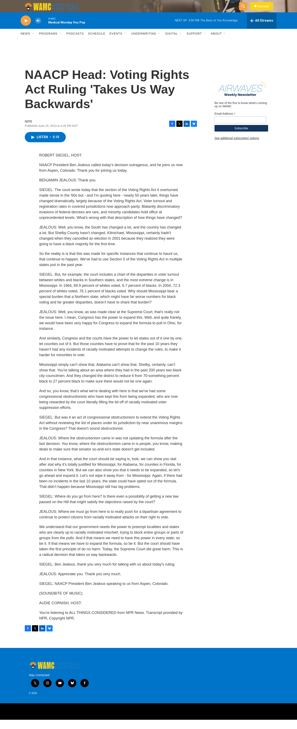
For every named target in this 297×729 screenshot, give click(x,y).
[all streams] (261, 30)
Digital (171, 42)
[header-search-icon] (245, 11)
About (216, 42)
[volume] (38, 30)
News (25, 42)
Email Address (225, 123)
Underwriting (143, 42)
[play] (25, 30)
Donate (265, 11)
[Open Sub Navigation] (33, 42)
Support (194, 42)
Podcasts (75, 42)
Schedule (96, 42)
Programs (48, 42)
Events (116, 42)
